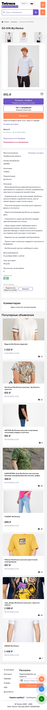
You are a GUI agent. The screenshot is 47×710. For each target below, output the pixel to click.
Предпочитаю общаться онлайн (10, 289)
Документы (8, 692)
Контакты (8, 674)
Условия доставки (10, 124)
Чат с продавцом (23, 108)
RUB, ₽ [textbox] (24, 3)
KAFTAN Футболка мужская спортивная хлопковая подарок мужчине (21, 431)
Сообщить (31, 697)
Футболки (14, 22)
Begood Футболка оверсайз (16, 344)
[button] (3, 37)
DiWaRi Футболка (12, 646)
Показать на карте (36, 153)
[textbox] (32, 3)
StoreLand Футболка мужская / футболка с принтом (22, 388)
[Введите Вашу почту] (33, 680)
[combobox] (25, 3)
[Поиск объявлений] (19, 12)
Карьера (7, 678)
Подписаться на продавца (14, 138)
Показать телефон (23, 101)
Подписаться (31, 686)
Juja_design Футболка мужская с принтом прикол (22, 604)
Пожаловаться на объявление (15, 142)
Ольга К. (6, 129)
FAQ (5, 687)
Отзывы (7, 683)
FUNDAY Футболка (12, 516)
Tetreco (8, 3)
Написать (25, 289)
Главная (5, 22)
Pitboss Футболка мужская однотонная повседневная (21, 561)
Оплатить (23, 116)
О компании (9, 670)
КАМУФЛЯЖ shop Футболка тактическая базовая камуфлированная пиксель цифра (22, 474)
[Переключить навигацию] (43, 5)
